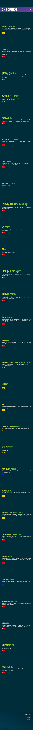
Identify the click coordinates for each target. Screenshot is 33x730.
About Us (28, 717)
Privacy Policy (27, 724)
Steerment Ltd (6, 728)
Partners (28, 721)
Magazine (28, 719)
